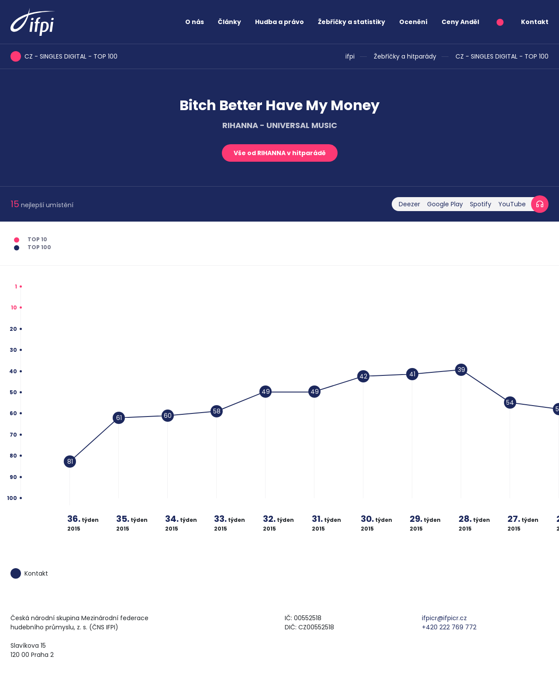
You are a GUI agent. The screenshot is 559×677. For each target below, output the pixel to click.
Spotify (480, 204)
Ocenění (413, 21)
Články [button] (229, 21)
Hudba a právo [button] (279, 21)
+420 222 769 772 (449, 627)
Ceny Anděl (460, 21)
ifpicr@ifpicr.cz (444, 618)
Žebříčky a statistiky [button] (351, 21)
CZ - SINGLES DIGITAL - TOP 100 (502, 56)
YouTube (512, 204)
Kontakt (535, 21)
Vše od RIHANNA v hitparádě (280, 153)
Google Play (445, 204)
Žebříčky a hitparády (405, 56)
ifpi (350, 56)
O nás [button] (194, 21)
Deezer (409, 204)
